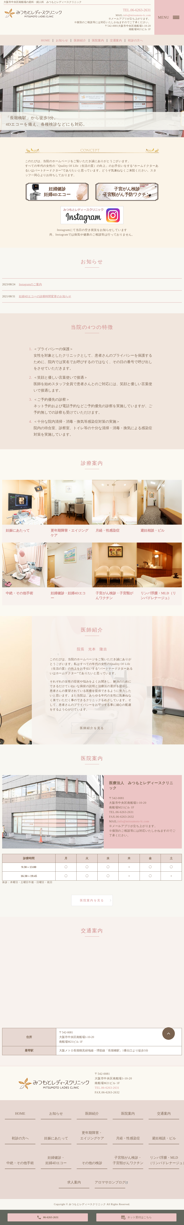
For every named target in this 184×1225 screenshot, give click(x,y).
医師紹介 (80, 40)
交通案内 (116, 40)
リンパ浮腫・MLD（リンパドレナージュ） (164, 1160)
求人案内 (74, 1182)
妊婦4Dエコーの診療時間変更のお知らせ (45, 296)
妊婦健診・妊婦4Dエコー (56, 1160)
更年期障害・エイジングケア (92, 1135)
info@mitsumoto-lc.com (137, 15)
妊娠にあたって (56, 1138)
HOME (45, 40)
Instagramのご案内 (30, 284)
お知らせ (62, 40)
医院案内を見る (92, 900)
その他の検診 (92, 1163)
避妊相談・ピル (164, 1138)
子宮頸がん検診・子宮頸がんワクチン (128, 1160)
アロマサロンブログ (110, 1182)
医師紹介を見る (92, 728)
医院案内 (98, 40)
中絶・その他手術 (20, 1163)
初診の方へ (135, 40)
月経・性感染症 (128, 1138)
